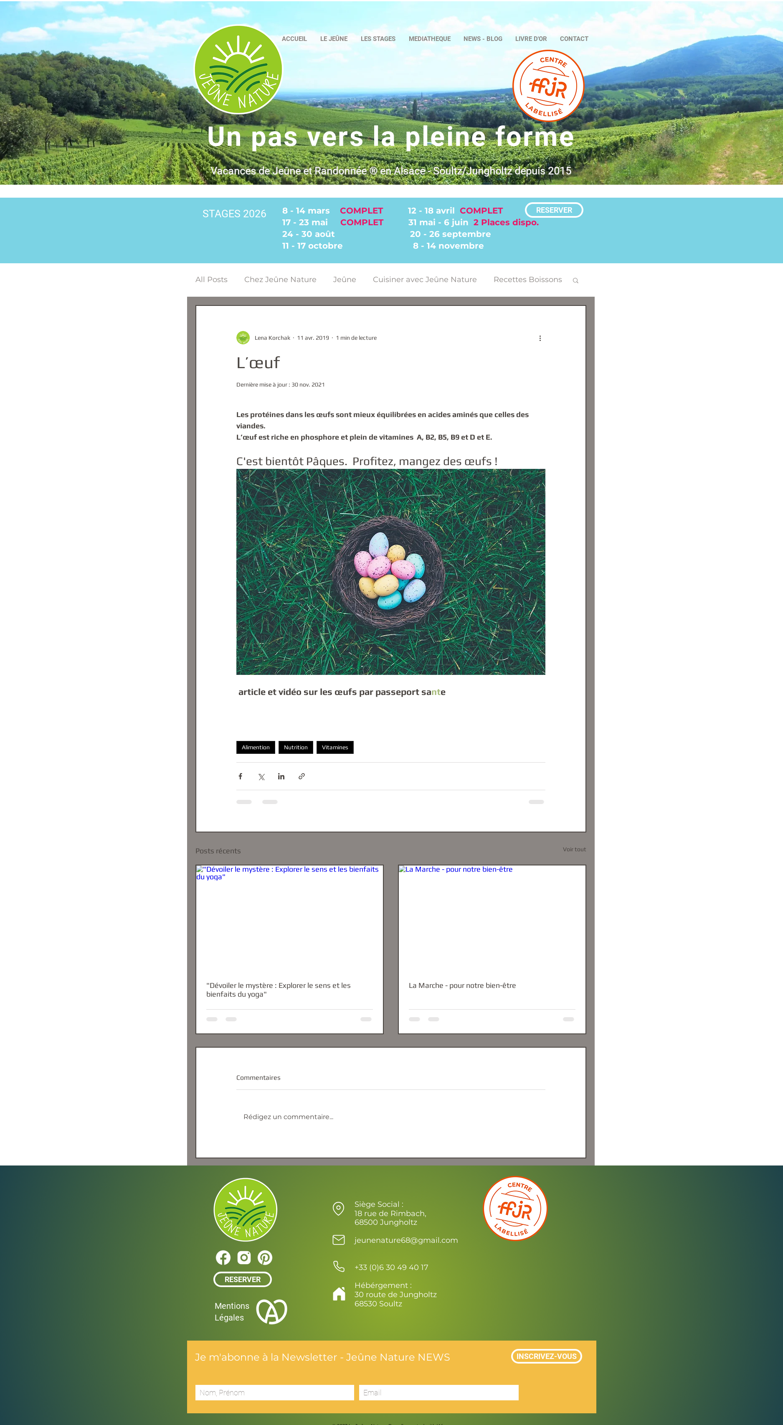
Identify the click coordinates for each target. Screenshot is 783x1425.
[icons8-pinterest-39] (265, 1257)
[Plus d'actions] (540, 338)
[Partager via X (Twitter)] (261, 776)
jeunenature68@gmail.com (406, 1240)
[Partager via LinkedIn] (281, 776)
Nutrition (296, 747)
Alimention (256, 747)
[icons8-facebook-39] (223, 1257)
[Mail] (338, 1240)
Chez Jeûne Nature (280, 279)
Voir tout (574, 849)
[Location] (338, 1208)
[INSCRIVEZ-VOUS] (546, 1356)
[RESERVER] (554, 210)
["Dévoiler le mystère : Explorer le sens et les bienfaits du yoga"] (289, 917)
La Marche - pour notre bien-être (462, 985)
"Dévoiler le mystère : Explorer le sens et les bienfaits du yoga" (278, 989)
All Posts (211, 279)
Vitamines (335, 747)
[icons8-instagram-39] (244, 1257)
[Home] (339, 1293)
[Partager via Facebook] (240, 776)
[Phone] (339, 1266)
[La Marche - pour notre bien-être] (492, 917)
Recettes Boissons (528, 279)
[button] (576, 280)
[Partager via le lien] (302, 776)
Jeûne (344, 279)
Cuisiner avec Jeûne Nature (425, 279)
